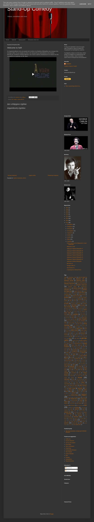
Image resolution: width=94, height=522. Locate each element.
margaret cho (73, 371)
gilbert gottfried (83, 340)
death (65, 322)
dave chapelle (83, 319)
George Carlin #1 (71, 265)
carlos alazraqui (78, 309)
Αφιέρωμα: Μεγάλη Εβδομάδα (74, 261)
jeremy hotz (77, 355)
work (81, 423)
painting (67, 386)
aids (65, 295)
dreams (83, 325)
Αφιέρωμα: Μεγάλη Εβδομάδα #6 (75, 250)
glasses (67, 341)
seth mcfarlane (79, 405)
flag (74, 334)
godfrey (76, 341)
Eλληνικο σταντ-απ (33, 40)
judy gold (66, 363)
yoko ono (70, 424)
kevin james (67, 365)
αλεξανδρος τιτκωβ (72, 277)
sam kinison (79, 403)
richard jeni (73, 398)
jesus (67, 357)
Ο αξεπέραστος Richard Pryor (74, 269)
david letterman (70, 320)
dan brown (68, 317)
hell (12, 99)
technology (69, 413)
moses (65, 377)
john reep (78, 361)
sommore (66, 409)
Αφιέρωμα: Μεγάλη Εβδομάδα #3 (75, 257)
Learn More (82, 4)
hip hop (78, 348)
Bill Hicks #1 (70, 263)
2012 (67, 220)
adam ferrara (82, 292)
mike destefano (79, 374)
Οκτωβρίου (70, 228)
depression (70, 323)
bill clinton (84, 303)
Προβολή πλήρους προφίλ (70, 66)
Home (7, 40)
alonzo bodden (83, 297)
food (71, 336)
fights (70, 334)
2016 (67, 212)
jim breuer (76, 357)
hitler (70, 349)
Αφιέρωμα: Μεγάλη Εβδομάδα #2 (75, 259)
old (72, 383)
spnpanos (68, 63)
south (71, 409)
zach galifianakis (77, 424)
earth (86, 328)
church (65, 314)
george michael (75, 340)
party (81, 386)
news (70, 380)
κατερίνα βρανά (72, 286)
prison (84, 391)
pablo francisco (83, 385)
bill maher (82, 305)
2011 (67, 222)
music (80, 377)
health (83, 346)
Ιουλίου (69, 235)
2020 (67, 210)
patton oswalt (72, 388)
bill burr (78, 303)
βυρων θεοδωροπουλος (68, 281)
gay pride (77, 338)
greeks (65, 343)
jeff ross (71, 355)
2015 (67, 214)
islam (69, 354)
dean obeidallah (81, 320)
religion (15, 99)
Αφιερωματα (22, 40)
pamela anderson (74, 386)
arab (71, 300)
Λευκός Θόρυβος (70, 453)
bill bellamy (73, 303)
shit (68, 407)
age (76, 294)
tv (72, 419)
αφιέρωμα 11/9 (80, 278)
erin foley (83, 331)
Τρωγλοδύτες (69, 459)
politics (85, 390)
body (86, 306)
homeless (75, 349)
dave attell (74, 319)
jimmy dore (85, 358)
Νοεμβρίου (70, 226)
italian (74, 354)
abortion (75, 292)
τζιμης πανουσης (78, 291)
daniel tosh (84, 317)
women (66, 423)
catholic (85, 309)
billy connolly (67, 306)
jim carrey (82, 357)
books (75, 308)
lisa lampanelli (79, 368)
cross (81, 315)
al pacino (84, 295)
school (67, 405)
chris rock (67, 313)
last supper (79, 366)
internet (83, 352)
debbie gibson (79, 322)
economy (67, 330)
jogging (77, 360)
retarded (79, 397)
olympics (83, 383)
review (83, 397)
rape (79, 393)
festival (65, 334)
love (70, 369)
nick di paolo (75, 380)
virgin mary (66, 421)
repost (74, 397)
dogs (75, 323)
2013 (67, 218)
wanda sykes (73, 421)
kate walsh (76, 363)
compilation (75, 314)
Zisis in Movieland (70, 446)
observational (67, 383)
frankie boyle (82, 336)
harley (72, 346)
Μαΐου (68, 239)
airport (69, 296)
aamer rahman (69, 292)
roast (81, 400)
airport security (76, 296)
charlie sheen (69, 311)
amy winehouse (69, 299)
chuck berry (82, 312)
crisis (77, 315)
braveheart (80, 308)
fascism (74, 333)
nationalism (67, 379)
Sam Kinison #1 (70, 267)
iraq (65, 354)
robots (71, 401)
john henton (83, 360)
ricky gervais (75, 400)
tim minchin (70, 418)
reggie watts (66, 395)
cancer (71, 309)
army (75, 300)
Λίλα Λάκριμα (69, 451)
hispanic (83, 348)
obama (83, 382)
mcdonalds (73, 372)
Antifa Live (68, 439)
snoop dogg (83, 407)
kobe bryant (80, 364)
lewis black (71, 368)
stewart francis (82, 410)
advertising (66, 294)
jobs (74, 360)
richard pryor (84, 398)
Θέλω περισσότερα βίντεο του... (73, 86)
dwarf (81, 327)
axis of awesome (81, 300)
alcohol (66, 297)
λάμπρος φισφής (77, 288)
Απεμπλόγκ (68, 448)
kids (74, 365)
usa (76, 420)
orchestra (66, 385)
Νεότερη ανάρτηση (12, 175)
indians (67, 352)
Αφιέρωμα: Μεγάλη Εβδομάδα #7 (75, 248)
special (77, 409)
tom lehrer (82, 418)
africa (72, 294)
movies (72, 377)
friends (65, 338)
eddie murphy (84, 330)
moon (84, 375)
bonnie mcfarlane (69, 308)
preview (75, 391)
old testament (77, 383)
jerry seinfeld (84, 355)
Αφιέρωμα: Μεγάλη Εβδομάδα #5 (75, 253)
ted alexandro (78, 413)
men (79, 372)
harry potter (78, 346)
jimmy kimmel (68, 360)
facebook (66, 333)
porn (67, 391)
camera (85, 308)
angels (74, 299)
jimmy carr (78, 358)
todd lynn (76, 418)
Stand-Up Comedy (29, 9)
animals (79, 299)
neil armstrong (79, 379)
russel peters (72, 403)
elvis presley (76, 331)
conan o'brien (82, 314)
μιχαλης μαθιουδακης (75, 289)
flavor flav (78, 334)
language (72, 366)
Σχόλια (67, 470)
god (71, 341)
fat (78, 333)
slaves (72, 407)
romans (75, 401)
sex (85, 405)
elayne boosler (69, 331)
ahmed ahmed (82, 294)
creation (72, 315)
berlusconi (74, 302)
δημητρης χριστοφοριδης (82, 283)
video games (82, 419)
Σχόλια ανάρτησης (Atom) (20, 178)
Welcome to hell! (71, 246)
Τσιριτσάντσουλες (70, 461)
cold (70, 314)
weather (83, 421)
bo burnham (81, 306)
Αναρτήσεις (68, 467)
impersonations (83, 351)
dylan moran (80, 328)
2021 (67, 207)
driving (65, 327)
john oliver (72, 361)
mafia (81, 369)
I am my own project (70, 442)
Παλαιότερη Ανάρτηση (53, 175)
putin (65, 393)
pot (71, 391)
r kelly (69, 393)
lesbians (65, 368)
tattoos (85, 412)
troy (69, 419)
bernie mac (80, 302)
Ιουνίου (69, 237)
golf (80, 341)
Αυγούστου (70, 233)
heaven (65, 348)
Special (14, 40)
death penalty (71, 322)
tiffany (65, 418)
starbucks (66, 410)
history (65, 349)
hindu (73, 348)
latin (84, 366)
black (73, 306)
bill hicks (74, 305)
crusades (85, 315)
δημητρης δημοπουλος (69, 283)
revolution (66, 398)
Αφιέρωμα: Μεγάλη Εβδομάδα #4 (75, 255)
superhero (80, 412)
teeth (73, 415)
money (71, 375)
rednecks (83, 393)
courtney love (66, 315)
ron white (80, 401)
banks (65, 302)
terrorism (76, 416)
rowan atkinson (20, 99)
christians (76, 312)
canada (67, 309)
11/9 (65, 277)
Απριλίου (69, 241)
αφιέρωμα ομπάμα (68, 280)
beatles (69, 302)
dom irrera (80, 323)
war (79, 421)
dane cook (78, 317)
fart (70, 333)
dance (72, 317)
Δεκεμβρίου (70, 224)
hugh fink (81, 349)
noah (72, 382)
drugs (70, 327)
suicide (75, 412)
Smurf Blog (68, 444)
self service (72, 405)
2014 (67, 216)
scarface (85, 403)
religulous (69, 397)
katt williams (82, 363)
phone (70, 390)
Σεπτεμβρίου (70, 230)
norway (77, 382)
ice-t (69, 351)
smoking (77, 407)
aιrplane (85, 291)
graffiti (84, 341)
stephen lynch (73, 410)
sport (83, 409)
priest (80, 391)
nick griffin (82, 380)
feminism (83, 333)
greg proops (75, 345)
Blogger (52, 514)
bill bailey (66, 303)
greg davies (71, 343)
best (84, 302)
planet (75, 389)
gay (70, 338)
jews (71, 357)
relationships (74, 395)
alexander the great (75, 297)
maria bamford (82, 371)
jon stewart (83, 361)
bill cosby (68, 305)
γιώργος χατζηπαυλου (80, 281)
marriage (66, 372)
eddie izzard (74, 330)
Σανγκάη (68, 457)
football (76, 336)
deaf (75, 320)
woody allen (74, 423)
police (79, 390)
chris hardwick (82, 311)
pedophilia (80, 388)
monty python (78, 375)
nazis (73, 379)
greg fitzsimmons (78, 343)
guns (81, 345)
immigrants (74, 351)
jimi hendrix (71, 358)
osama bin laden (73, 385)
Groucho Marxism (70, 440)
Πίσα (67, 455)
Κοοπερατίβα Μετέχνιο (71, 450)
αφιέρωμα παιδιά (80, 280)
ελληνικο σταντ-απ (81, 285)
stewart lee (67, 412)
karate (71, 363)
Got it (89, 4)
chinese (75, 311)
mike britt (72, 374)
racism (73, 393)
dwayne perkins (72, 328)
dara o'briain (68, 319)
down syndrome (76, 325)
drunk (76, 327)
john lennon (66, 361)
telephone (80, 415)
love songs (75, 369)
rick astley (68, 400)
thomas (83, 416)
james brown (80, 354)
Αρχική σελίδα (32, 175)
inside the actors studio (75, 352)
